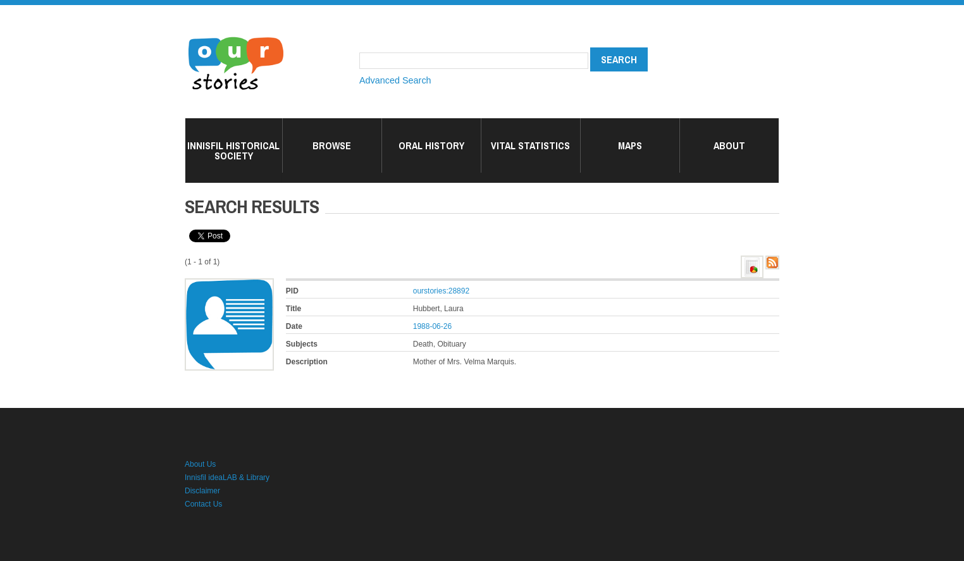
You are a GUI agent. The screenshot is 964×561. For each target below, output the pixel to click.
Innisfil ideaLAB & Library (227, 477)
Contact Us (203, 504)
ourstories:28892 (441, 291)
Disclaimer (202, 490)
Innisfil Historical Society (233, 151)
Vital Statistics (530, 145)
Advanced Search (395, 80)
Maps (630, 145)
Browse (331, 145)
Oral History (431, 145)
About (729, 145)
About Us (200, 464)
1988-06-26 (432, 326)
